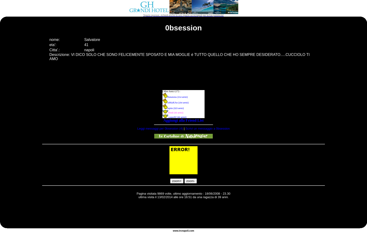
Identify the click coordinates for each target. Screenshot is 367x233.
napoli (185, 230)
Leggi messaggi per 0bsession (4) (160, 128)
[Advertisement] (183, 214)
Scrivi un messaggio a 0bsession (207, 128)
